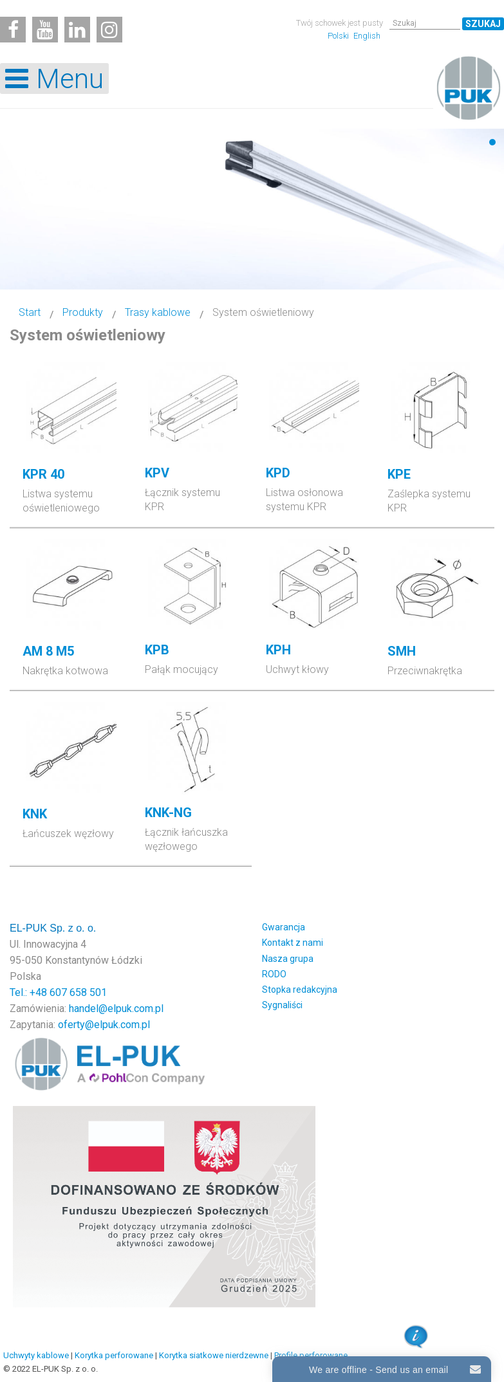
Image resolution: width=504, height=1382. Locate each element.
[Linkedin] (77, 29)
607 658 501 (78, 992)
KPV (157, 473)
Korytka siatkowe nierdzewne (213, 1355)
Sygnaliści (282, 1005)
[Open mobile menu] (54, 78)
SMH (401, 651)
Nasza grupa (287, 959)
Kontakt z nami (292, 942)
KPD (278, 473)
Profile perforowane (311, 1355)
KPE (399, 474)
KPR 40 (43, 474)
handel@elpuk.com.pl (116, 1008)
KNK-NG (168, 812)
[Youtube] (45, 29)
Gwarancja (283, 927)
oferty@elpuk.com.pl (104, 1024)
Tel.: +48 (30, 992)
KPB (157, 650)
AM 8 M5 (48, 651)
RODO (274, 974)
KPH (278, 650)
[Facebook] (13, 29)
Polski (339, 36)
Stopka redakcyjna (299, 989)
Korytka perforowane (114, 1355)
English (366, 36)
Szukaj (483, 24)
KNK (35, 814)
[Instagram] (109, 29)
